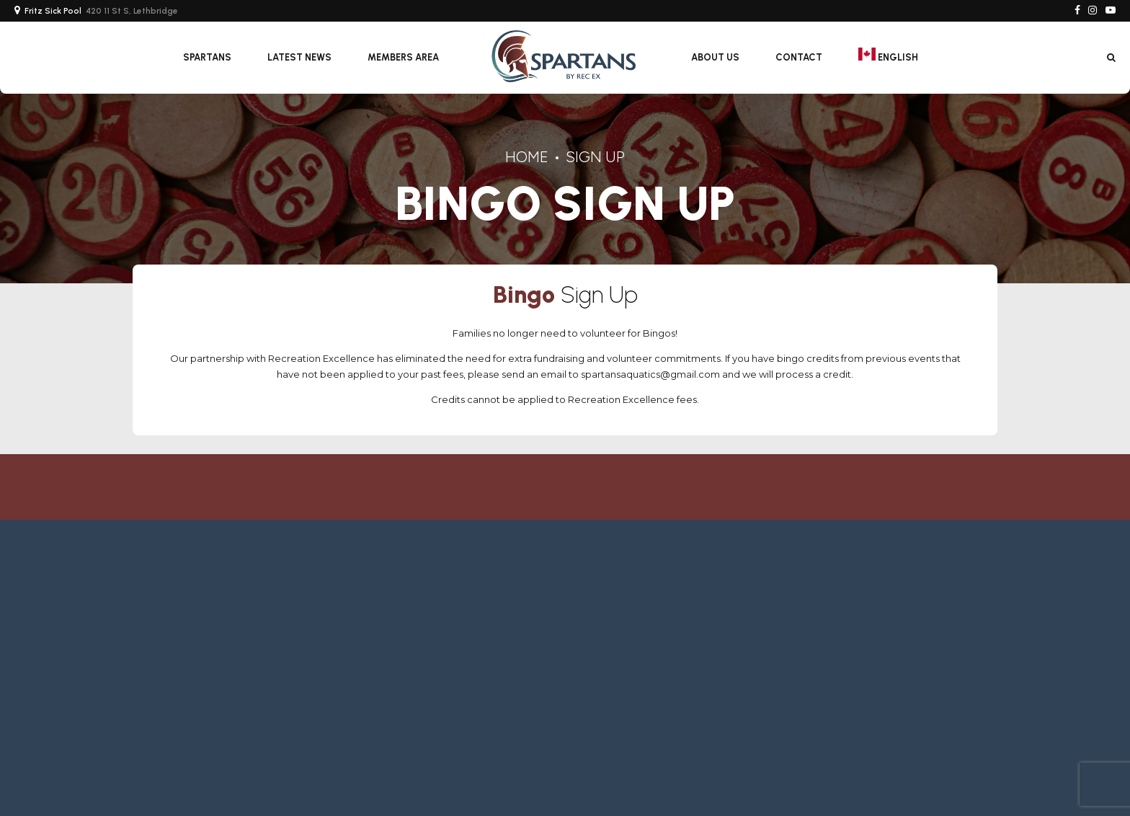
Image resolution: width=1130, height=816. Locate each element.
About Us (715, 57)
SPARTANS (207, 57)
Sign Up (595, 157)
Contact (798, 57)
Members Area (403, 57)
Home (526, 157)
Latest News (299, 57)
